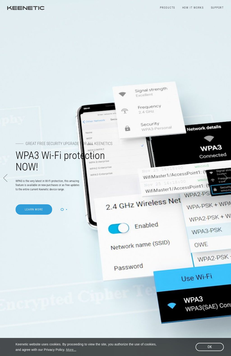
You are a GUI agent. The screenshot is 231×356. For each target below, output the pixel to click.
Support (217, 7)
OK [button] (210, 347)
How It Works (193, 7)
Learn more (34, 209)
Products (167, 7)
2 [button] (66, 209)
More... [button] (71, 349)
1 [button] (62, 209)
